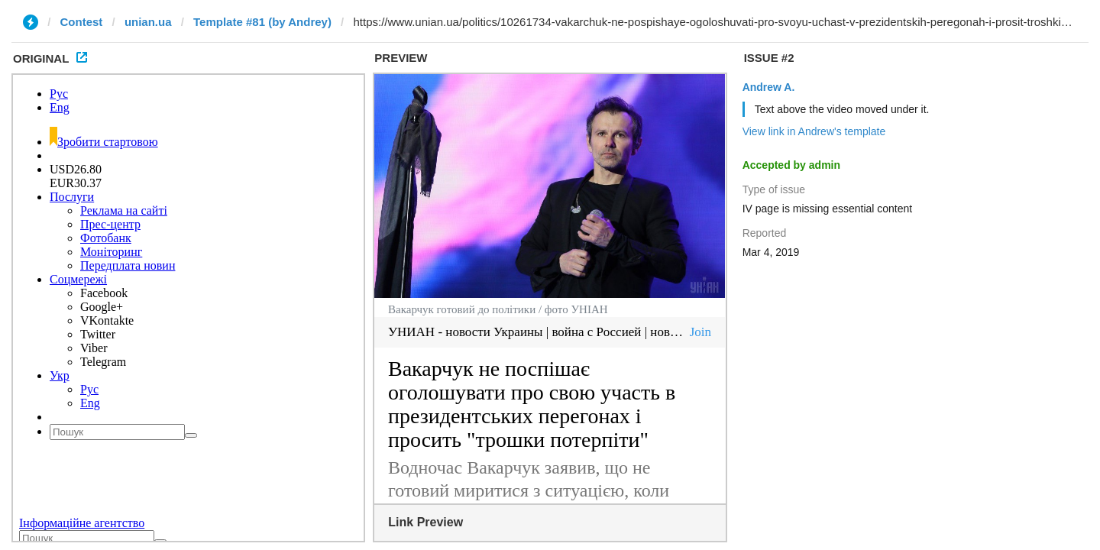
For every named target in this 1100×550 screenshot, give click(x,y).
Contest (81, 21)
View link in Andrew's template (814, 131)
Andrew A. (768, 87)
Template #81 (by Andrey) (262, 21)
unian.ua (148, 21)
